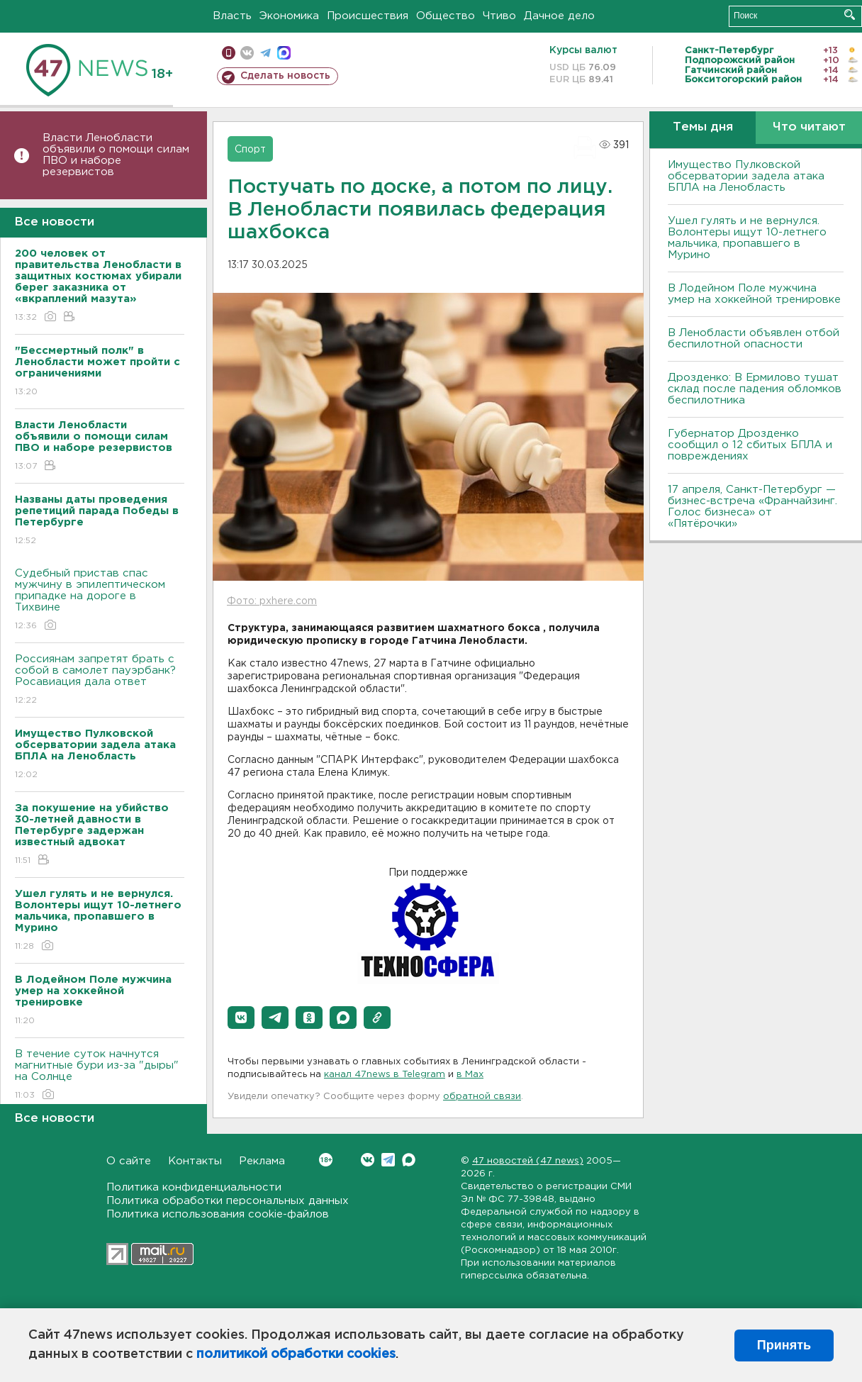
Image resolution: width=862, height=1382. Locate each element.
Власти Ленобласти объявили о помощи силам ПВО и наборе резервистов (116, 155)
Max (408, 1159)
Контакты (195, 1161)
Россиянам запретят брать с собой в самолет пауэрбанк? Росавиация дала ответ (99, 680)
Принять (784, 1345)
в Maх (470, 1075)
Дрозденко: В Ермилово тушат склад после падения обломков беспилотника (754, 389)
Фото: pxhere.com (272, 601)
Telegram (388, 1159)
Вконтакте (325, 1159)
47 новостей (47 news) (527, 1161)
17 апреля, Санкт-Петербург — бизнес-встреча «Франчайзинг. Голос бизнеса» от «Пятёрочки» (752, 506)
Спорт (250, 149)
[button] (241, 1017)
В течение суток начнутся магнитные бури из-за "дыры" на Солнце (99, 1075)
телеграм (265, 53)
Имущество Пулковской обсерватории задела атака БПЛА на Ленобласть (746, 176)
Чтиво (499, 16)
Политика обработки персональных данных (227, 1200)
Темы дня (703, 127)
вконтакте (247, 53)
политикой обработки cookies (296, 1354)
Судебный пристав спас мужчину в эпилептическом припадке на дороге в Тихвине (99, 600)
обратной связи (482, 1096)
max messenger (284, 53)
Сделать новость (285, 76)
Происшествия (367, 16)
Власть (232, 16)
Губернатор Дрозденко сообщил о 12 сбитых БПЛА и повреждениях (750, 445)
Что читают (809, 127)
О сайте (128, 1161)
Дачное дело (559, 16)
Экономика (289, 16)
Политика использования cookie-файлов (217, 1214)
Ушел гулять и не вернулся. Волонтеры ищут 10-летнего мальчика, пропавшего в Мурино (747, 238)
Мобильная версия (228, 53)
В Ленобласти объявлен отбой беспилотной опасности (753, 338)
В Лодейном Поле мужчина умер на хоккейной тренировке (754, 294)
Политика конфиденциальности (193, 1187)
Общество (445, 16)
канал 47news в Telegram (384, 1075)
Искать (849, 14)
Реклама (262, 1161)
